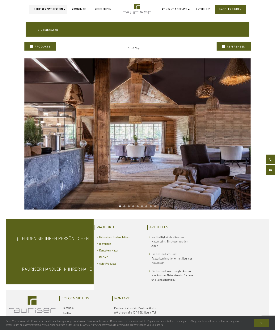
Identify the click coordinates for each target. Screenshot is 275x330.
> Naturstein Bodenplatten (112, 237)
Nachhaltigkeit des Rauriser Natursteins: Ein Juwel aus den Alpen (169, 241)
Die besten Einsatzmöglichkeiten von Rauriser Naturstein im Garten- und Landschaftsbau (172, 275)
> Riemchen (104, 244)
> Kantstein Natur (107, 250)
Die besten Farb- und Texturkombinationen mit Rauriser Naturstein (171, 258)
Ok (262, 323)
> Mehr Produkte (106, 263)
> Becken (102, 257)
